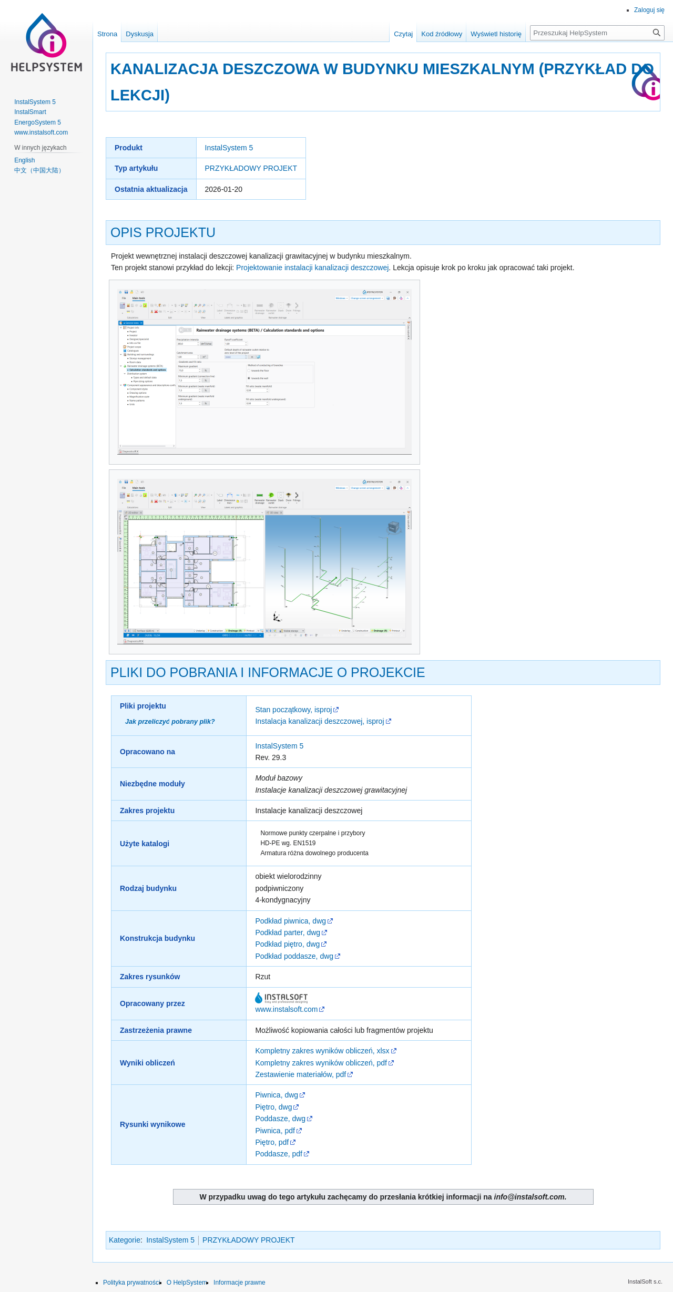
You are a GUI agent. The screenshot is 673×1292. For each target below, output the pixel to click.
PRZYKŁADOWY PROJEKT (251, 168)
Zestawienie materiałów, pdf (300, 1074)
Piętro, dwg (273, 1107)
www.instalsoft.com (286, 1009)
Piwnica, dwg (276, 1095)
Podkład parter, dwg (287, 932)
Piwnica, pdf (274, 1130)
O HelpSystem (187, 1282)
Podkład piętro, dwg (287, 944)
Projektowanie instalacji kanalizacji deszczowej (312, 267)
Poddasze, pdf (278, 1154)
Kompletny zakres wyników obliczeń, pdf (321, 1063)
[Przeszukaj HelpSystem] (597, 32)
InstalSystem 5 (229, 147)
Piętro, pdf (272, 1142)
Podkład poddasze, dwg (294, 956)
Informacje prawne (239, 1282)
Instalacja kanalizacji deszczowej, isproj (319, 721)
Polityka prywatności (131, 1282)
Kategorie (124, 1240)
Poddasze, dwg (280, 1118)
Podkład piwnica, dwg (290, 921)
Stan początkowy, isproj (293, 709)
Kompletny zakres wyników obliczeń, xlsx (322, 1051)
